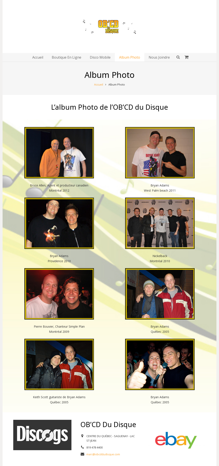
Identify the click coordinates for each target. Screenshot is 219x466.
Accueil (98, 84)
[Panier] (186, 57)
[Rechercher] (178, 57)
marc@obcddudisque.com (103, 454)
